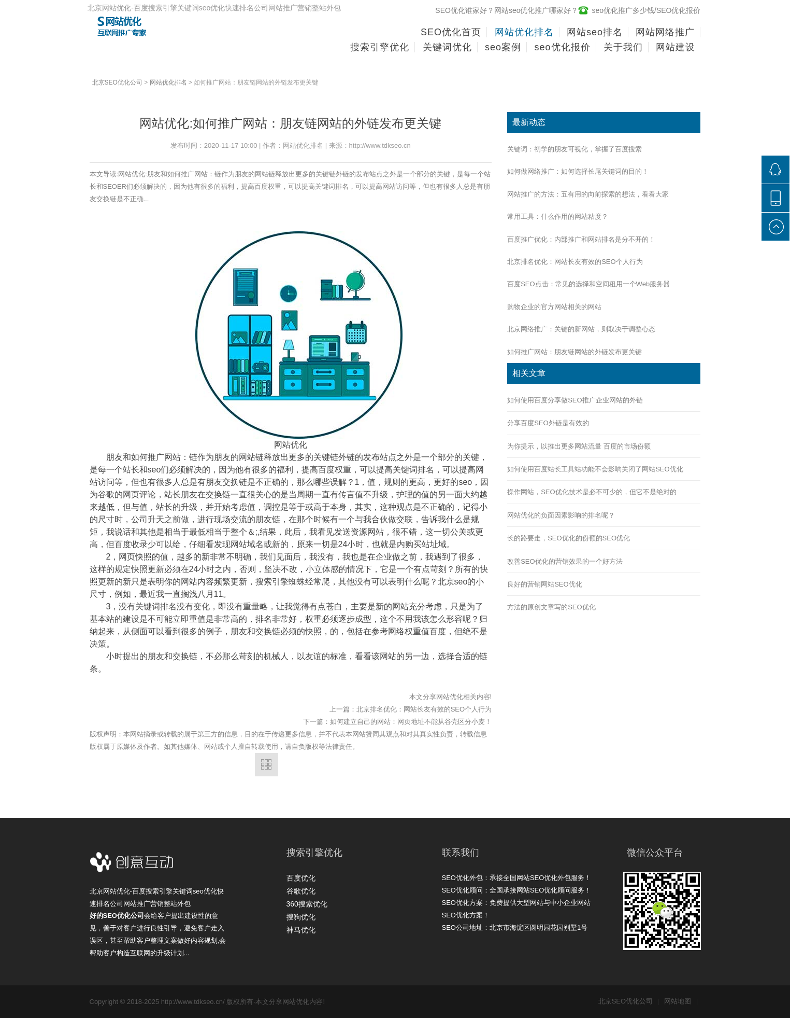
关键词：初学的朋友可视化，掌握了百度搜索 (574, 149)
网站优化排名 (168, 82)
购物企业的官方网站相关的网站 (554, 307)
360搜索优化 (306, 904)
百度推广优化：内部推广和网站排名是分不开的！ (581, 239)
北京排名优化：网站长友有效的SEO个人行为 (424, 709)
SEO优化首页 (451, 32)
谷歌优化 (300, 891)
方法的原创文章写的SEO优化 (551, 607)
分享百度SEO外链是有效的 (547, 423)
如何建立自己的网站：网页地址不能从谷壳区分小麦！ (411, 722)
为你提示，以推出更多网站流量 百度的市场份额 (579, 446)
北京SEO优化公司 (117, 82)
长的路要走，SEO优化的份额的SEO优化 (568, 538)
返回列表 (266, 764)
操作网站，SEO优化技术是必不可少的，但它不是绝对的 (591, 492)
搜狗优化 (300, 917)
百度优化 (300, 878)
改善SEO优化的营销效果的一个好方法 (564, 561)
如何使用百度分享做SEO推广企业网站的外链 (574, 400)
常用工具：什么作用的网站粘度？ (557, 216)
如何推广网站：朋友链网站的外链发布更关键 (574, 352)
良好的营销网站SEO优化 (544, 584)
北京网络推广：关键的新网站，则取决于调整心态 (581, 329)
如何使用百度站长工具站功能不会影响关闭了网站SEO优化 (595, 469)
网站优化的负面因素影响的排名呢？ (561, 515)
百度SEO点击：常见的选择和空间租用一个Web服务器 (588, 284)
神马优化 (300, 930)
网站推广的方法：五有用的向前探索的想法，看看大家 (588, 194)
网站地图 (681, 1001)
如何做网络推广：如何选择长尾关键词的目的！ (578, 171)
